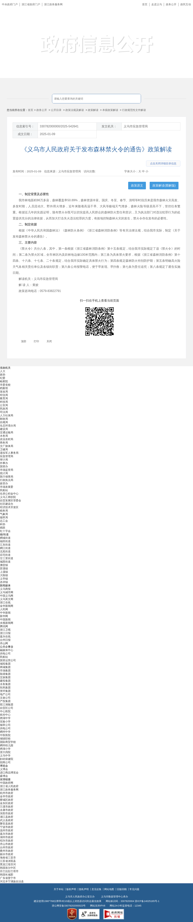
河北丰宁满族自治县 (12, 881)
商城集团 (5, 667)
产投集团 (5, 701)
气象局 (4, 514)
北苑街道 (5, 551)
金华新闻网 (6, 605)
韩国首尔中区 (8, 867)
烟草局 (4, 517)
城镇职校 (5, 738)
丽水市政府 (6, 854)
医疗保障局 (6, 476)
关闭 (49, 341)
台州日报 (5, 639)
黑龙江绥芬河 (8, 864)
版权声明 (71, 889)
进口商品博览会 (9, 772)
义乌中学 (5, 755)
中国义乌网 (6, 595)
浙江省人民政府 (9, 786)
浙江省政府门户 (31, 4)
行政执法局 (6, 480)
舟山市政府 (6, 843)
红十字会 (5, 531)
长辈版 (185, 13)
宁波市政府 (6, 826)
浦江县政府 (6, 816)
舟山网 (4, 643)
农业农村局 (6, 439)
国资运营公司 (8, 660)
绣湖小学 (5, 748)
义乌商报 (5, 588)
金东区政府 (6, 803)
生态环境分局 (8, 425)
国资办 (4, 466)
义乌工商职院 (8, 497)
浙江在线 (5, 602)
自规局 (4, 422)
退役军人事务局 (9, 452)
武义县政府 (6, 820)
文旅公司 (5, 697)
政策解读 (93, 109)
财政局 (4, 418)
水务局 (4, 435)
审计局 (4, 459)
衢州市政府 (6, 850)
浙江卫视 (5, 629)
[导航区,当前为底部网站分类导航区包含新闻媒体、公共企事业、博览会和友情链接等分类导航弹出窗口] (96, 624)
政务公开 (171, 4)
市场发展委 (6, 486)
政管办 (4, 483)
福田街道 (5, 541)
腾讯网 (4, 626)
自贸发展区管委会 (10, 500)
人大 (2, 371)
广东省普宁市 (8, 877)
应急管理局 (6, 456)
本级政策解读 (110, 109)
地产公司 (5, 694)
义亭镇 (4, 578)
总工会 (4, 520)
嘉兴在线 (5, 636)
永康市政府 (6, 809)
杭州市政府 (6, 792)
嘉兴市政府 (6, 833)
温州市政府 (6, 830)
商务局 (4, 442)
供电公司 (5, 653)
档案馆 (4, 388)
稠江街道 (5, 548)
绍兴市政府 (6, 840)
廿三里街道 (6, 558)
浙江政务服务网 (53, 4)
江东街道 (5, 544)
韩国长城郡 (6, 874)
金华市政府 (6, 796)
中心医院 (5, 711)
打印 (36, 341)
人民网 (4, 609)
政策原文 (137, 185)
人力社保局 (6, 415)
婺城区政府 (6, 799)
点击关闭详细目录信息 (163, 163)
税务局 (4, 510)
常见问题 (134, 889)
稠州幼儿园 (6, 745)
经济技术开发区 (9, 507)
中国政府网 (6, 782)
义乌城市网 (6, 592)
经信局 (4, 394)
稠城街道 (5, 537)
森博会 (4, 775)
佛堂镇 (4, 565)
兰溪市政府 (6, 806)
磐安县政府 (6, 823)
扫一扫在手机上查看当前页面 (99, 300)
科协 (2, 524)
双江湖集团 (6, 704)
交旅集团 (5, 677)
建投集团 (5, 680)
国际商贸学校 (8, 741)
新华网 (4, 616)
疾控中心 (5, 714)
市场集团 (5, 670)
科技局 (4, 401)
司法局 (4, 411)
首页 (144, 4)
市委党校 (5, 384)
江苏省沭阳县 (8, 860)
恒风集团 (5, 687)
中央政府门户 (10, 4)
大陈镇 (4, 575)
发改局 (4, 391)
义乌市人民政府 (42, 22)
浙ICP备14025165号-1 (147, 901)
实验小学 (5, 721)
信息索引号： (25, 126)
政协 (2, 374)
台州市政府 (6, 847)
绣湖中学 (5, 718)
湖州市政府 (6, 837)
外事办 (4, 462)
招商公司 (5, 762)
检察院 (4, 381)
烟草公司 (5, 724)
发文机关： (109, 126)
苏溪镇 (4, 568)
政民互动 (185, 4)
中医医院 (5, 735)
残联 (2, 527)
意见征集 (96, 889)
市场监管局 (6, 469)
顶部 (23, 341)
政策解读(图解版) (164, 185)
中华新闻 (5, 612)
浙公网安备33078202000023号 (69, 905)
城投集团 (5, 663)
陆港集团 (5, 673)
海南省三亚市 (8, 857)
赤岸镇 (4, 582)
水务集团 (5, 684)
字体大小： (131, 171)
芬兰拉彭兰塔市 (9, 871)
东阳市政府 (6, 813)
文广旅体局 (6, 445)
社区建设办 (6, 503)
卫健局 (4, 449)
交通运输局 (6, 432)
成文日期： (25, 134)
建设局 (4, 428)
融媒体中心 (6, 650)
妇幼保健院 (6, 758)
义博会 (4, 769)
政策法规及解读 (74, 109)
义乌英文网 (6, 599)
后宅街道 (5, 554)
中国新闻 (5, 619)
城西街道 (5, 561)
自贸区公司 (6, 707)
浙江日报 (5, 633)
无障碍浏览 (182, 21)
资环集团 (5, 690)
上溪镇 (4, 571)
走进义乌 (156, 4)
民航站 (4, 490)
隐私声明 (84, 889)
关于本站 (59, 889)
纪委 (2, 377)
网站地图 (109, 889)
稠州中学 (5, 731)
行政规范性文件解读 (134, 109)
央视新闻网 (6, 622)
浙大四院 (5, 752)
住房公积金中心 (9, 493)
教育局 (4, 398)
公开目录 (56, 109)
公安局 (4, 405)
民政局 (4, 408)
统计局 (4, 473)
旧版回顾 (122, 889)
